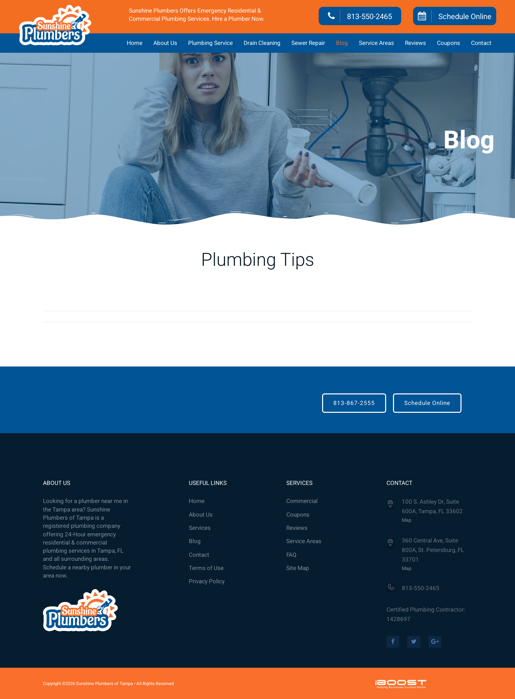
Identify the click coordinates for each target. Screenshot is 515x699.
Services (200, 528)
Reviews (415, 43)
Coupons (448, 43)
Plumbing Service (210, 43)
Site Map (297, 568)
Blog (342, 43)
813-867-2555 (354, 403)
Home (134, 43)
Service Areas (376, 43)
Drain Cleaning (262, 43)
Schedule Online (464, 16)
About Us (165, 43)
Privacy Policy (207, 582)
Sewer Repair (308, 43)
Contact (481, 43)
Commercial (302, 501)
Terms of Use (206, 568)
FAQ (291, 555)
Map (406, 520)
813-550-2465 (369, 16)
